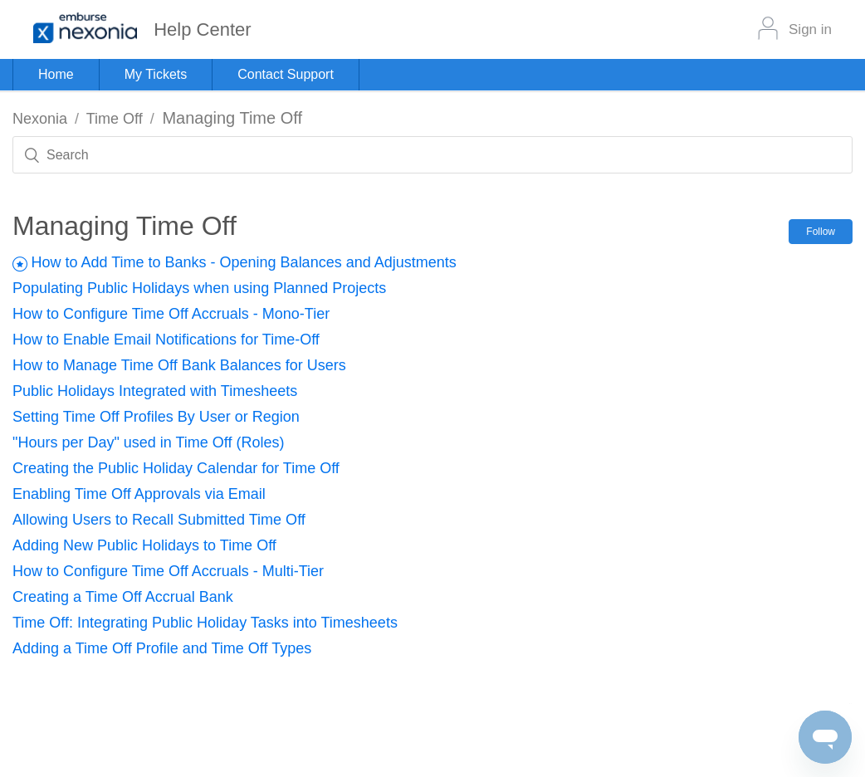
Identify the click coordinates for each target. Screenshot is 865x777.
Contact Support (285, 74)
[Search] (432, 154)
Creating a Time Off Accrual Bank (122, 597)
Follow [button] (820, 231)
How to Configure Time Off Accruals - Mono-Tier (171, 313)
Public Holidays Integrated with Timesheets (154, 391)
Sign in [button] (810, 29)
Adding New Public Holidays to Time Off (144, 545)
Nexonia (39, 118)
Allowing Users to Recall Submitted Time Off (158, 519)
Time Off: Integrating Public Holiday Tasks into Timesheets (205, 622)
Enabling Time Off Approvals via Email (139, 494)
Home (56, 74)
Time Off (114, 118)
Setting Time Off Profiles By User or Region (156, 416)
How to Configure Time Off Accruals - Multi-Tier (168, 571)
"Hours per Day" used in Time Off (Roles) (148, 442)
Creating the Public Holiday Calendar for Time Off (176, 468)
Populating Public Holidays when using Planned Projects (199, 288)
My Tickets (156, 74)
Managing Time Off (232, 118)
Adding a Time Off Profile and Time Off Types (161, 648)
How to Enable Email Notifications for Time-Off (166, 339)
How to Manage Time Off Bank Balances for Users (179, 365)
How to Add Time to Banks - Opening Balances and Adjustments (243, 262)
